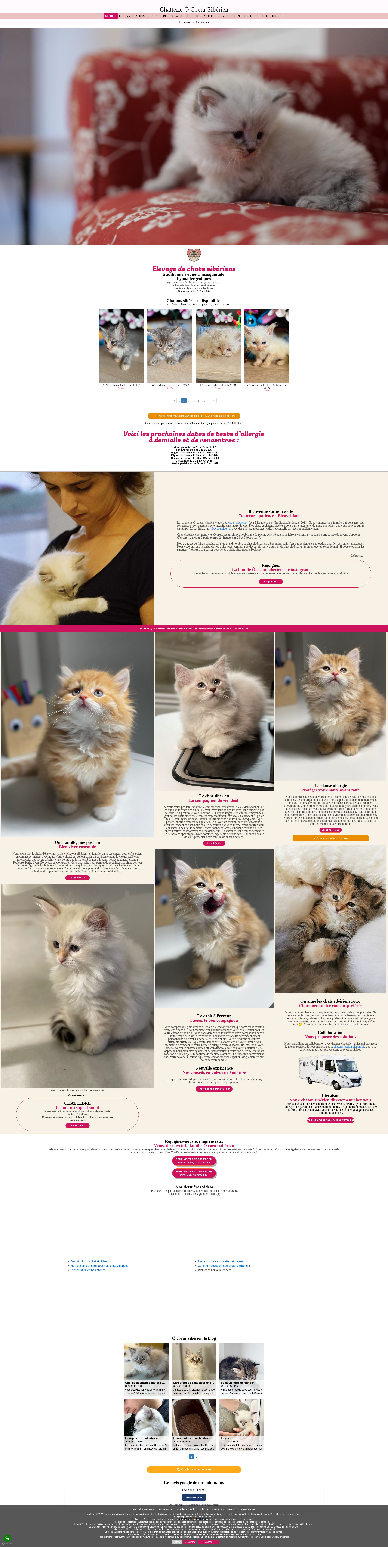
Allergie (182, 16)
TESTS (219, 16)
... (204, 401)
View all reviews (194, 1497)
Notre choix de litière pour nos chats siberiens (99, 1265)
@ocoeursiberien (221, 528)
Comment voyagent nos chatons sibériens (224, 1265)
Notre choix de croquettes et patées (220, 1261)
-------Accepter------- (208, 1542)
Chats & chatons (132, 16)
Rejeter (177, 1542)
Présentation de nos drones (88, 1270)
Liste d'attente (256, 16)
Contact (277, 16)
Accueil (110, 16)
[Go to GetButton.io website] (7, 1544)
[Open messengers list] (7, 1538)
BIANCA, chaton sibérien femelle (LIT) (121, 385)
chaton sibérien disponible (349, 1046)
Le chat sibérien (160, 16)
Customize (190, 1542)
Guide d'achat (202, 16)
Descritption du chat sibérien (89, 1261)
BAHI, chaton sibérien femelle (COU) (218, 385)
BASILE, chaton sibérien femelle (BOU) (170, 385)
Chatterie (234, 16)
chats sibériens (237, 522)
